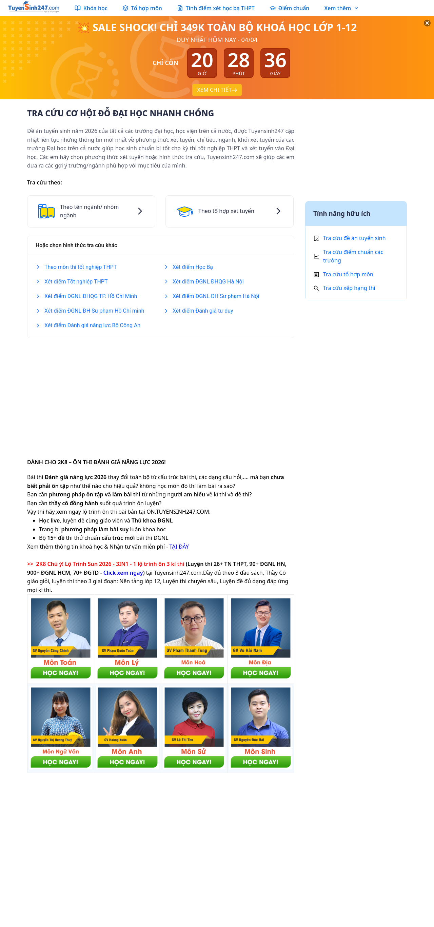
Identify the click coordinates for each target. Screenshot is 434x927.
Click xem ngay (123, 572)
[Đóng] (420, 30)
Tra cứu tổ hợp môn (348, 274)
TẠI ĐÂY (179, 546)
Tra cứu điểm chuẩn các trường (353, 256)
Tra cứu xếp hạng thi (349, 288)
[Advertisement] (161, 393)
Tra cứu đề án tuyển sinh (354, 238)
